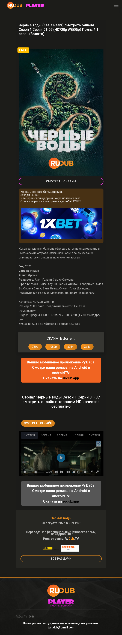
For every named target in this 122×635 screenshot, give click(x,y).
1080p (53, 346)
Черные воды (61, 518)
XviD (87, 346)
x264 (70, 346)
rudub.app (71, 378)
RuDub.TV (21, 616)
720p (35, 346)
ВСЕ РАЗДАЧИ (61, 558)
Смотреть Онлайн (61, 181)
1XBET (38, 195)
